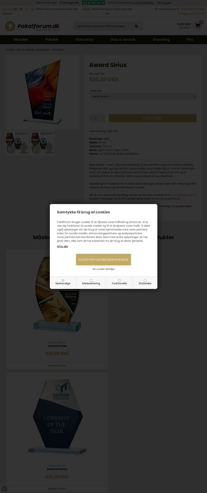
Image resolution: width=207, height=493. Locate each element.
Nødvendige (63, 283)
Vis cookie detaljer (103, 269)
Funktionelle (119, 283)
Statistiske (145, 283)
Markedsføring (91, 283)
